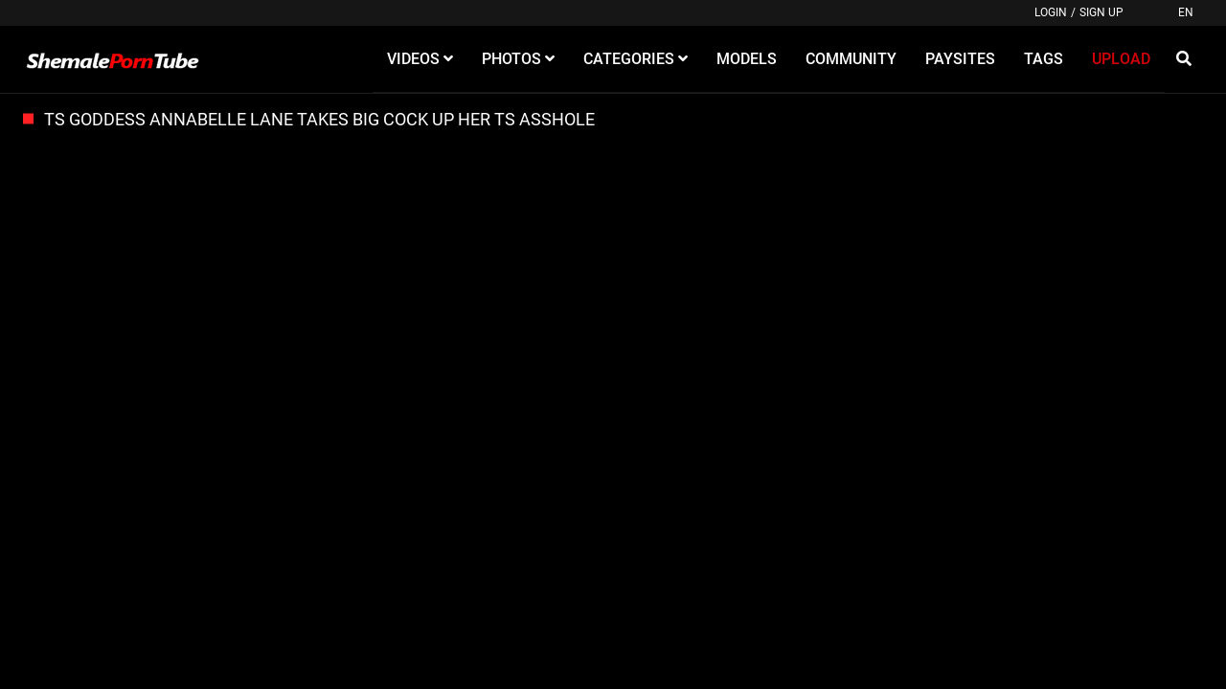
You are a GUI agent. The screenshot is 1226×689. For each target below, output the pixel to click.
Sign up (1101, 12)
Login (1050, 12)
